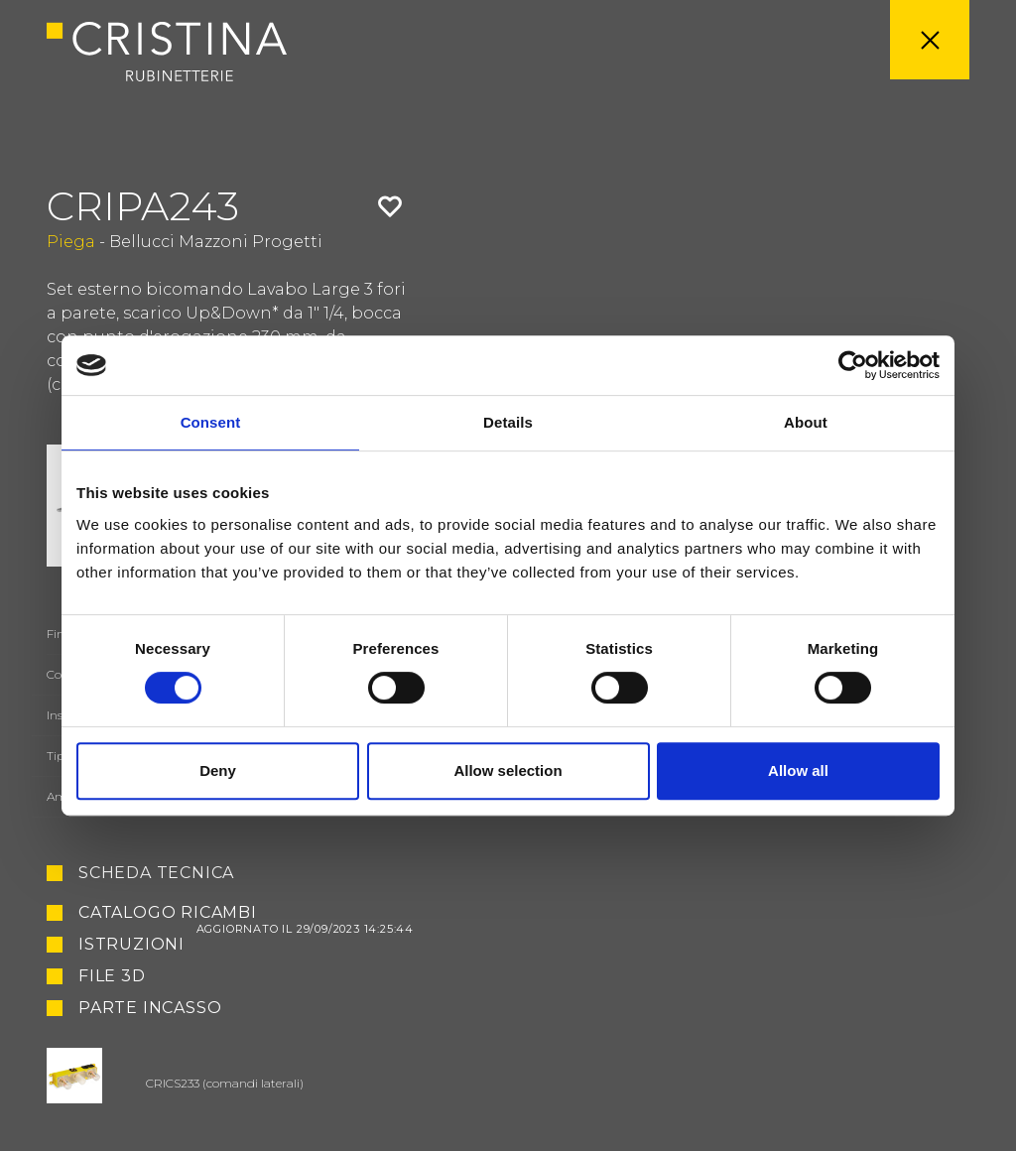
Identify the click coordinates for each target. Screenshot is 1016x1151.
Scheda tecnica (156, 873)
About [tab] (805, 422)
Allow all (798, 770)
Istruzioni (131, 945)
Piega (71, 241)
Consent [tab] (211, 422)
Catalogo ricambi (246, 913)
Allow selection (507, 770)
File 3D (112, 976)
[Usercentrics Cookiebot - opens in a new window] (853, 365)
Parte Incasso (149, 1008)
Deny (217, 770)
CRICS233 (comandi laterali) (225, 1083)
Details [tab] (508, 422)
